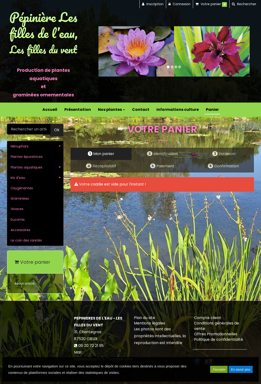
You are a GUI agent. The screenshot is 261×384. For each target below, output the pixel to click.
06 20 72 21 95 (91, 345)
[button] (106, 51)
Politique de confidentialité (218, 339)
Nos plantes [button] (111, 109)
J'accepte (219, 369)
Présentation (77, 109)
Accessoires (20, 230)
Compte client (207, 317)
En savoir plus (240, 369)
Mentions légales (149, 323)
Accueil (49, 109)
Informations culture (177, 109)
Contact (140, 109)
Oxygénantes (22, 188)
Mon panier (101, 153)
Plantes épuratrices (27, 156)
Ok (56, 130)
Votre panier (32, 262)
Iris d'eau (18, 177)
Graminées (20, 198)
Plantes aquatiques (26, 167)
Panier (212, 109)
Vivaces (17, 209)
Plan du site (144, 317)
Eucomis (18, 219)
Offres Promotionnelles (215, 334)
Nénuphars (19, 146)
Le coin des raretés (26, 240)
